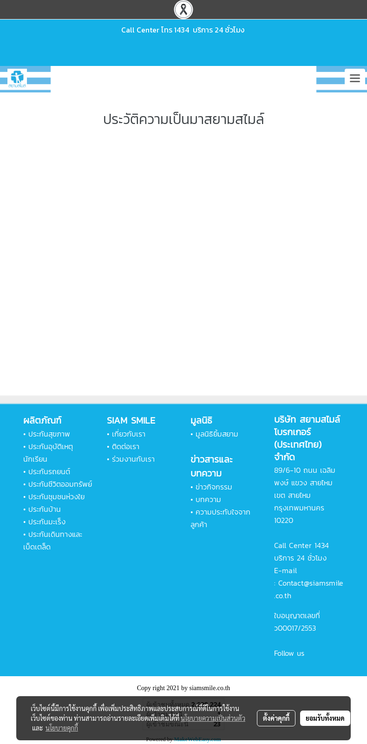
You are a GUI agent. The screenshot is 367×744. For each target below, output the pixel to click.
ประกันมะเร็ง (47, 521)
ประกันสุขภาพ (49, 433)
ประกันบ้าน (44, 509)
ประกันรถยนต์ (49, 471)
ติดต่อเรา (125, 446)
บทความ (208, 499)
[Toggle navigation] (355, 79)
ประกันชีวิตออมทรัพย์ (60, 483)
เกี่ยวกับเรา (128, 433)
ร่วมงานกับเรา (133, 458)
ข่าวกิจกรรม (214, 486)
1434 (181, 29)
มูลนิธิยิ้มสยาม (217, 433)
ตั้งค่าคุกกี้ (276, 718)
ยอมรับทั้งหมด (325, 718)
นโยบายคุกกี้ (62, 728)
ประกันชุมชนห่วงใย (56, 496)
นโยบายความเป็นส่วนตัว (213, 718)
